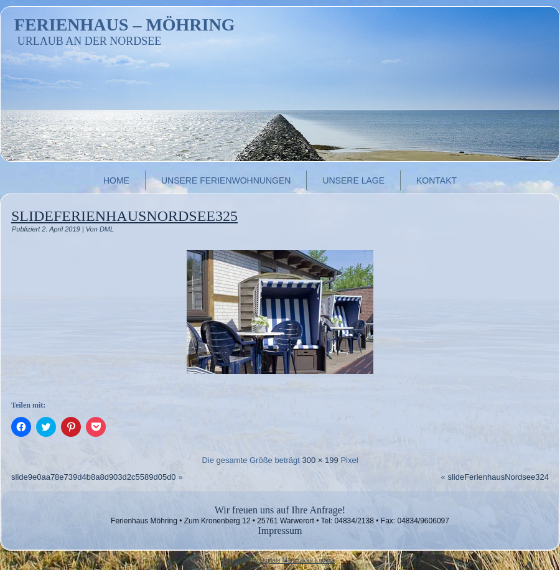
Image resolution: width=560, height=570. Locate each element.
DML (107, 229)
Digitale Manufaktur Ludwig (297, 560)
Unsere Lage (353, 180)
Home (116, 180)
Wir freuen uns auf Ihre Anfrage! (280, 510)
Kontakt (436, 180)
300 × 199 (320, 460)
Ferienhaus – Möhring (124, 24)
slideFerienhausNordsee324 (498, 477)
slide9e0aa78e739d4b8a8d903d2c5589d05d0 (93, 477)
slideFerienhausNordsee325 (124, 216)
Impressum (280, 530)
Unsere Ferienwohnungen (226, 180)
